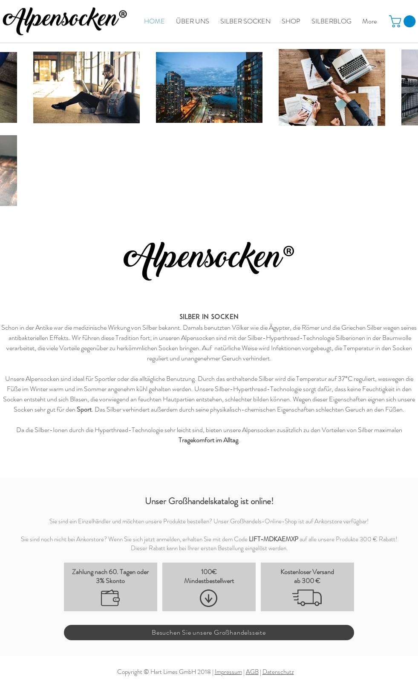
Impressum (228, 671)
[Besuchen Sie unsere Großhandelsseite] (209, 632)
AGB (252, 671)
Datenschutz (278, 671)
